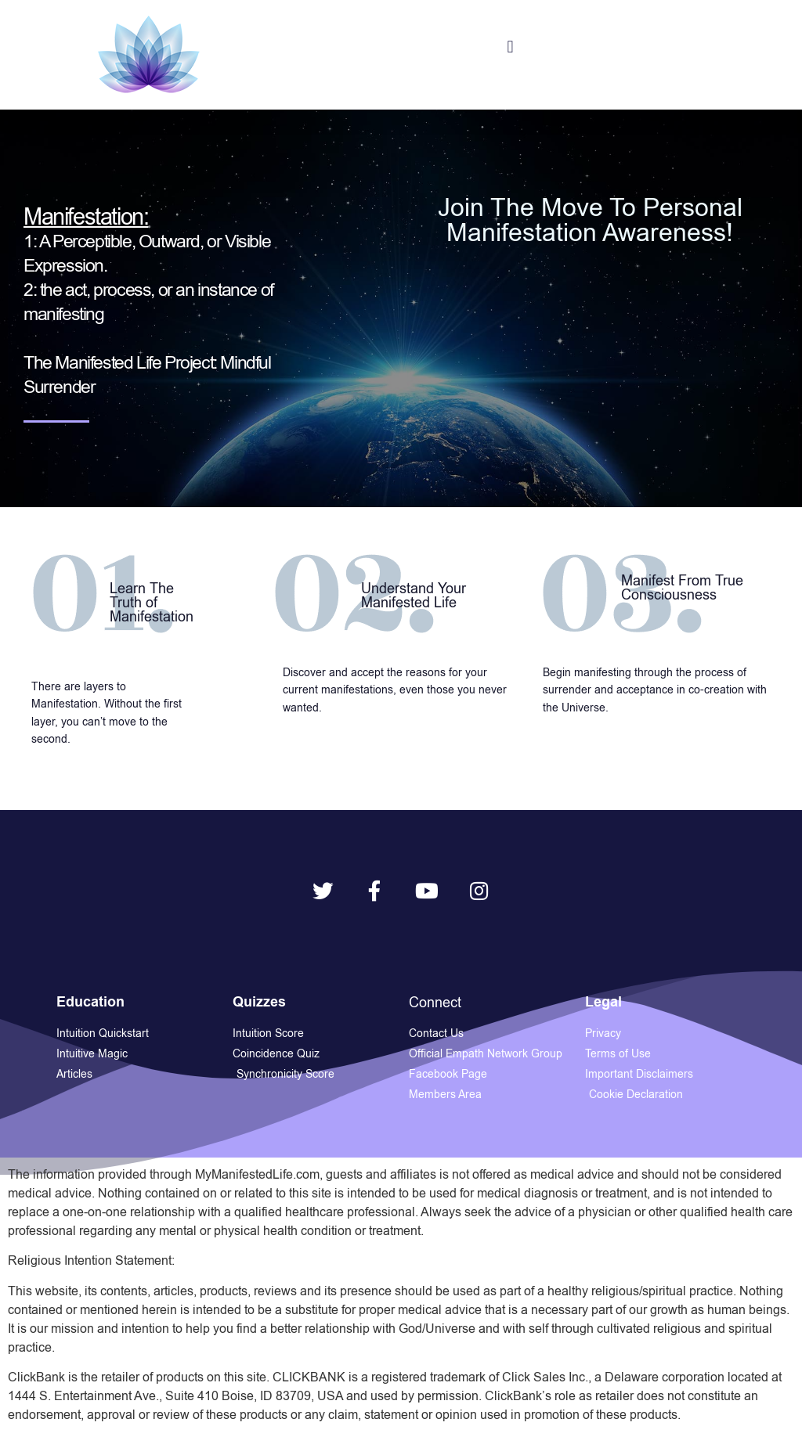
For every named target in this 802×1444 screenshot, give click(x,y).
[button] (510, 47)
